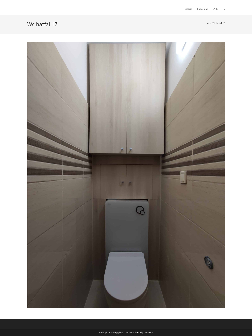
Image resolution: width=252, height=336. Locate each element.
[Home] (208, 23)
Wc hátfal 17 (218, 23)
